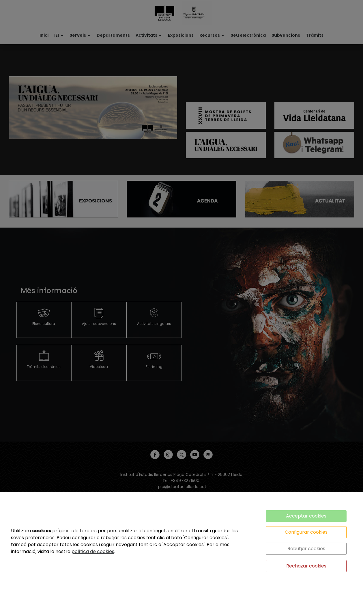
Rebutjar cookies (306, 548)
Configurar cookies (306, 532)
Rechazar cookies (306, 566)
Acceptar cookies (306, 516)
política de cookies (93, 551)
